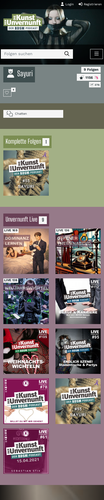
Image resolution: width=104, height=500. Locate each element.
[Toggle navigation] (96, 54)
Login (67, 4)
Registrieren (90, 4)
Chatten (17, 113)
